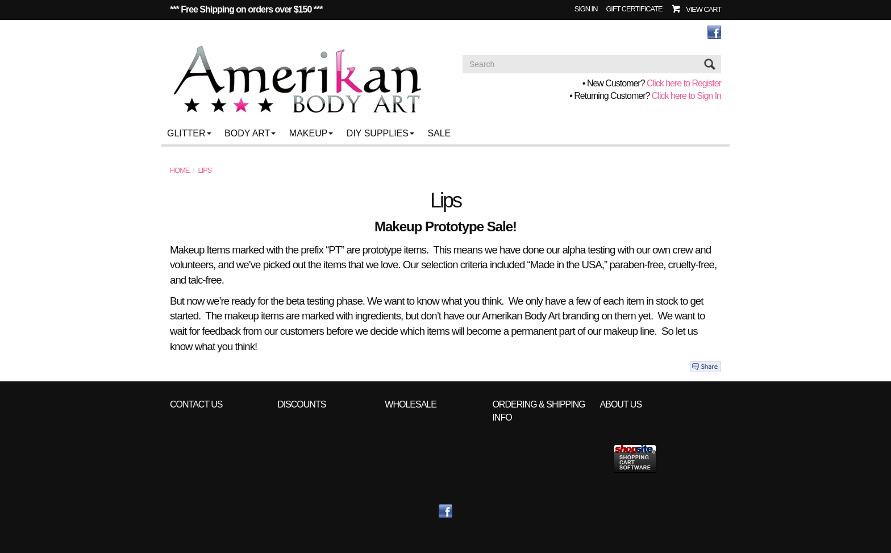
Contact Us (196, 404)
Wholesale (410, 404)
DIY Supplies (380, 133)
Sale (439, 133)
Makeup (311, 133)
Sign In (586, 9)
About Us (621, 404)
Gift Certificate (634, 9)
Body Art (250, 133)
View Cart (703, 9)
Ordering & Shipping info (538, 411)
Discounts (301, 404)
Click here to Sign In (686, 96)
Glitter (189, 133)
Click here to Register (684, 83)
